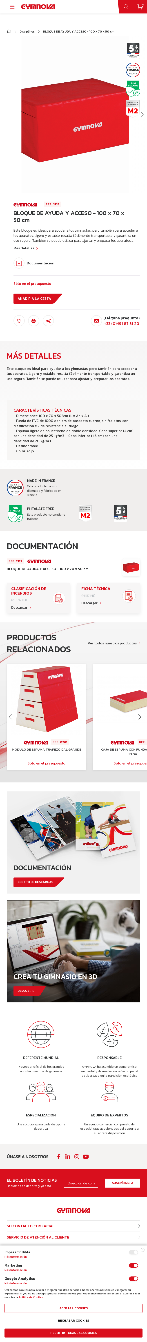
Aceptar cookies (73, 1308)
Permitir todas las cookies (74, 1333)
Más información (15, 1257)
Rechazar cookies (73, 1320)
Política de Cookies (31, 1297)
